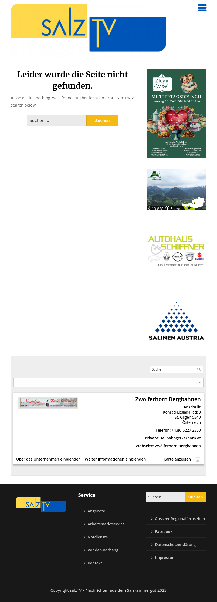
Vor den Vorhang (103, 550)
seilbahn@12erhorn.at (180, 438)
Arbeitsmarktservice (106, 524)
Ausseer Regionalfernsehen (180, 518)
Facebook (163, 531)
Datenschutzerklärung (175, 544)
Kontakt (95, 562)
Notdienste (98, 537)
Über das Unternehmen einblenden (48, 459)
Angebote (96, 511)
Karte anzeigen (177, 459)
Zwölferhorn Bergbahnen (178, 445)
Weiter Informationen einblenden (115, 459)
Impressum (165, 557)
